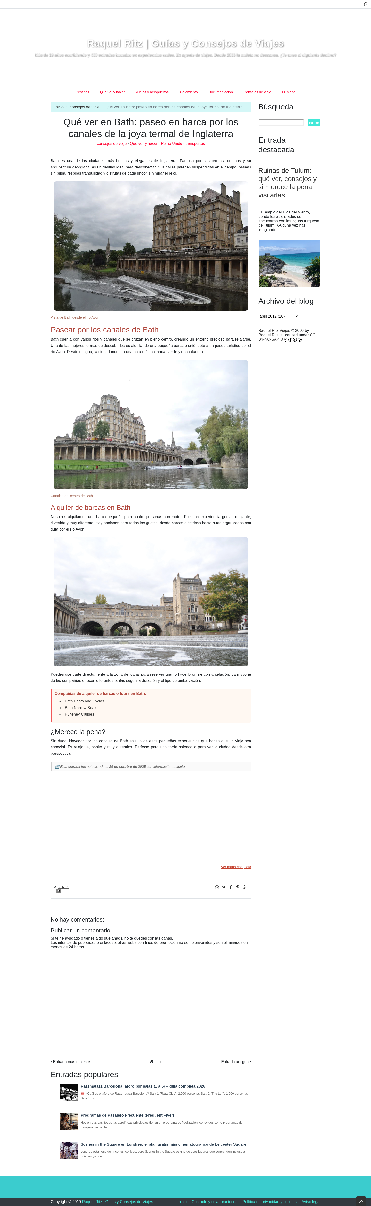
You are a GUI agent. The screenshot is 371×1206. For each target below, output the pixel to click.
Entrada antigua (235, 1062)
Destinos (82, 92)
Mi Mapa (288, 92)
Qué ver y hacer (112, 92)
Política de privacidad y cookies (269, 1202)
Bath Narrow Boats (81, 708)
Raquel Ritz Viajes (274, 330)
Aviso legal (311, 1202)
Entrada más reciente (71, 1062)
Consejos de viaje (257, 92)
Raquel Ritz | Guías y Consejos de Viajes (185, 43)
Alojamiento (188, 92)
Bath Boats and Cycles (84, 701)
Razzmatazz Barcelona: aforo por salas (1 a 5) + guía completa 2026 (143, 1086)
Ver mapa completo (236, 867)
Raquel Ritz (269, 335)
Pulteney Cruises (79, 714)
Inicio (59, 107)
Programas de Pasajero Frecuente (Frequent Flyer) (127, 1115)
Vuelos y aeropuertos (152, 92)
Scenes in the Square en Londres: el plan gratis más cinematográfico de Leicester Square (163, 1144)
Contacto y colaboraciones (215, 1202)
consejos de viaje (85, 107)
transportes (195, 144)
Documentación (220, 92)
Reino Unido (172, 144)
